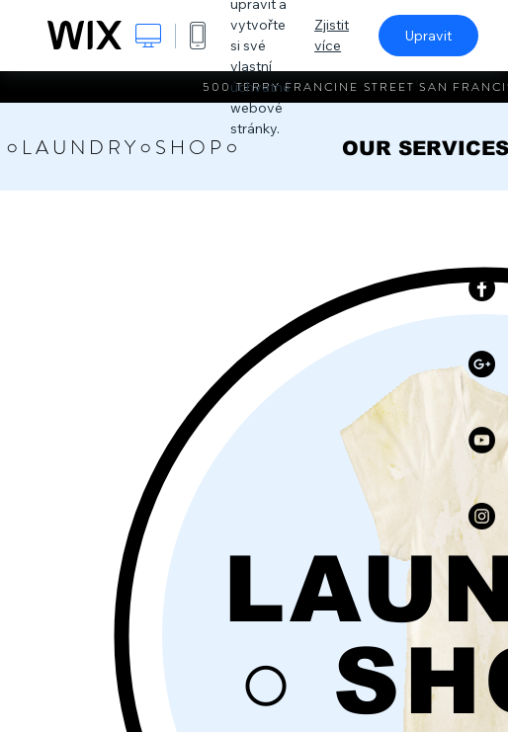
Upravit (428, 35)
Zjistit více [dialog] (331, 35)
